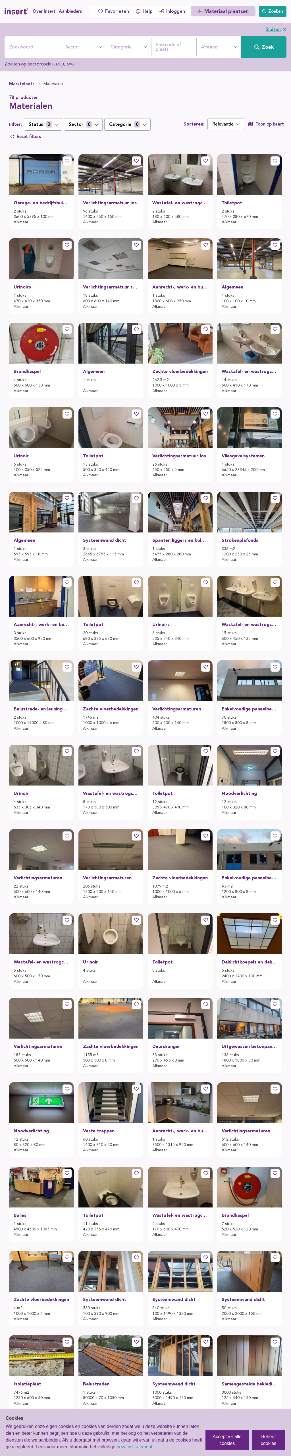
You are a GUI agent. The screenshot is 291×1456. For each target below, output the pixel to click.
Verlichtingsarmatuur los (110, 202)
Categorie (121, 47)
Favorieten (113, 11)
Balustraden (96, 1384)
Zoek (264, 47)
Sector (72, 47)
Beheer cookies (268, 1440)
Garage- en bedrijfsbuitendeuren (41, 202)
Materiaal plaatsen (223, 11)
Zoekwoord (21, 47)
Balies (20, 1215)
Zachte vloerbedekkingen (180, 371)
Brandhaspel (27, 371)
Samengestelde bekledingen (249, 1384)
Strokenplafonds (240, 540)
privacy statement (134, 1446)
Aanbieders (70, 11)
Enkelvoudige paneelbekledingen (249, 709)
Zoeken (272, 11)
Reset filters (25, 136)
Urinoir (21, 456)
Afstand (209, 47)
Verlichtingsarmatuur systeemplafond (111, 287)
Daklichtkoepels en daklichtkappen (249, 962)
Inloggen (172, 11)
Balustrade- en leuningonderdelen (41, 709)
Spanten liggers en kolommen (180, 540)
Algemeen (232, 287)
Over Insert (44, 11)
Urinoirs (22, 287)
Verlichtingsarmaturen (176, 709)
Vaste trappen (99, 1131)
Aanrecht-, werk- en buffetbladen (180, 287)
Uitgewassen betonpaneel (249, 1046)
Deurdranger (166, 1046)
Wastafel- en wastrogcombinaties (180, 202)
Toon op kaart (266, 124)
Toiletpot (232, 202)
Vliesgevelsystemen (243, 456)
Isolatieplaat (27, 1384)
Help (144, 11)
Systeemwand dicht (104, 540)
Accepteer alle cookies (227, 1440)
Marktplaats (21, 83)
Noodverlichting (239, 793)
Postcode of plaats (168, 47)
